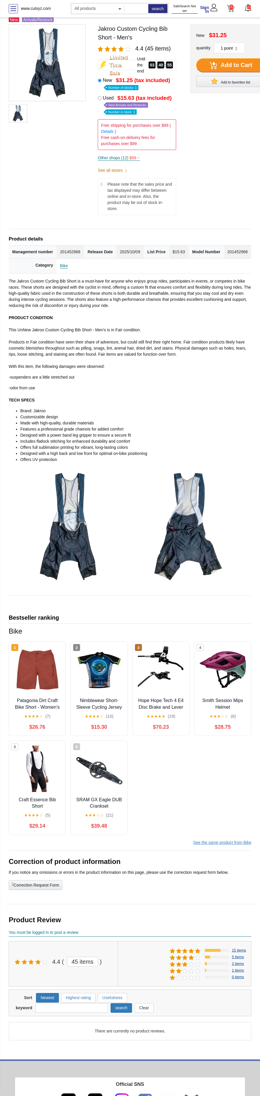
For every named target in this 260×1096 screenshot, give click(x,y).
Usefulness (112, 997)
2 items (238, 963)
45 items (83, 961)
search (158, 8)
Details (107, 131)
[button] (247, 8)
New (137, 83)
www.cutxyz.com (36, 8)
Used (138, 104)
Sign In (204, 9)
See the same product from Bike (222, 842)
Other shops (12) (119, 157)
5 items (238, 957)
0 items (238, 977)
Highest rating (78, 997)
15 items (239, 950)
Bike (64, 265)
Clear (144, 1007)
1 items (238, 970)
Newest (47, 997)
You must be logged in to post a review (43, 932)
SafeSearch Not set (184, 8)
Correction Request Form (35, 884)
